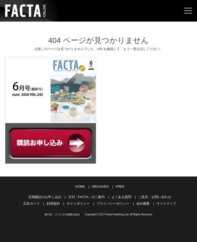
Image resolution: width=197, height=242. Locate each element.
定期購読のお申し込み (44, 197)
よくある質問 (121, 197)
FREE (120, 186)
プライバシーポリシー (113, 203)
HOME (80, 186)
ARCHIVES (100, 186)
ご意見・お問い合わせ (154, 197)
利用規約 (53, 203)
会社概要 (143, 203)
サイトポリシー (78, 203)
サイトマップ (166, 203)
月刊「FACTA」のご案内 (86, 197)
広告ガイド (31, 203)
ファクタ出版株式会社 (67, 214)
